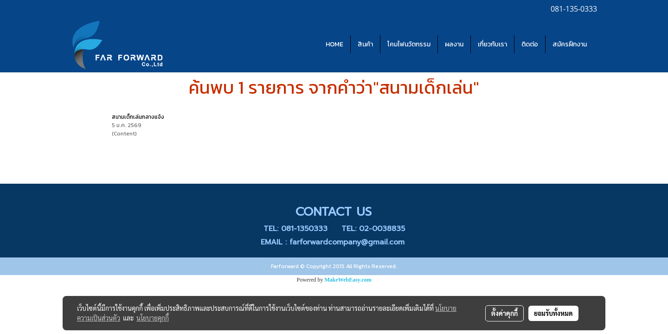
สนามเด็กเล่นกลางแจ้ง (138, 117)
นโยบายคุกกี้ (152, 318)
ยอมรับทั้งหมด (553, 313)
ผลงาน (454, 44)
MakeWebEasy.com (348, 279)
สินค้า (365, 44)
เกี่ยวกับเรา (492, 44)
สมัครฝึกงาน (569, 44)
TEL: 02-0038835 (373, 228)
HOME (334, 44)
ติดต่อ (529, 44)
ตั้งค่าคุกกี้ (504, 313)
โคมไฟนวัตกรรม (408, 44)
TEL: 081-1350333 (295, 228)
